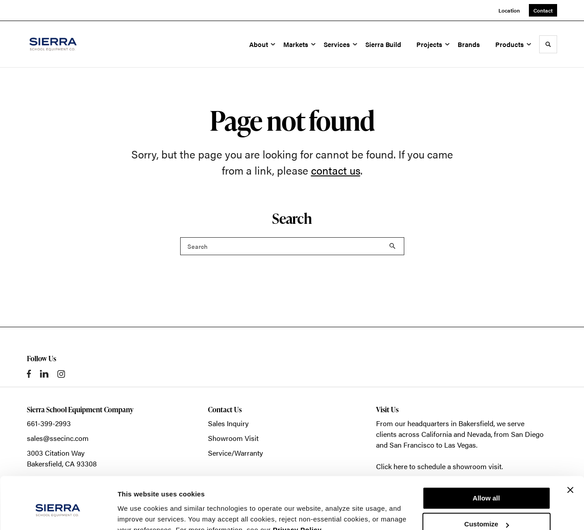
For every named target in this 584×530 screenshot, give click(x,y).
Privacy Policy (297, 488)
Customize (486, 482)
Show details (138, 512)
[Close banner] (570, 448)
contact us (335, 170)
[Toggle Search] (548, 44)
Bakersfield (476, 423)
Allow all (486, 456)
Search (392, 246)
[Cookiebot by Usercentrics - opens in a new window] (58, 512)
